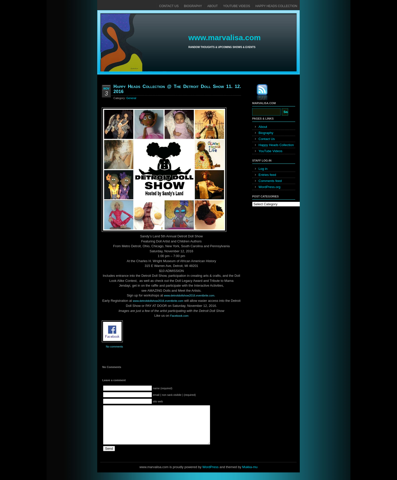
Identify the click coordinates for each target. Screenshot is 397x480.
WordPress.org (269, 187)
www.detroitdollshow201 (189, 295)
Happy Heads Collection (276, 6)
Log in (263, 169)
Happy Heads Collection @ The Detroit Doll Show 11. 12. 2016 (177, 89)
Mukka (247, 474)
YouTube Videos (236, 6)
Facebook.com (179, 315)
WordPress (210, 474)
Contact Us (169, 6)
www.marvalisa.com (224, 37)
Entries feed (267, 175)
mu (255, 474)
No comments (114, 346)
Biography (193, 6)
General (131, 98)
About (212, 6)
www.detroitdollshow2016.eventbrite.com (158, 300)
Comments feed (270, 181)
